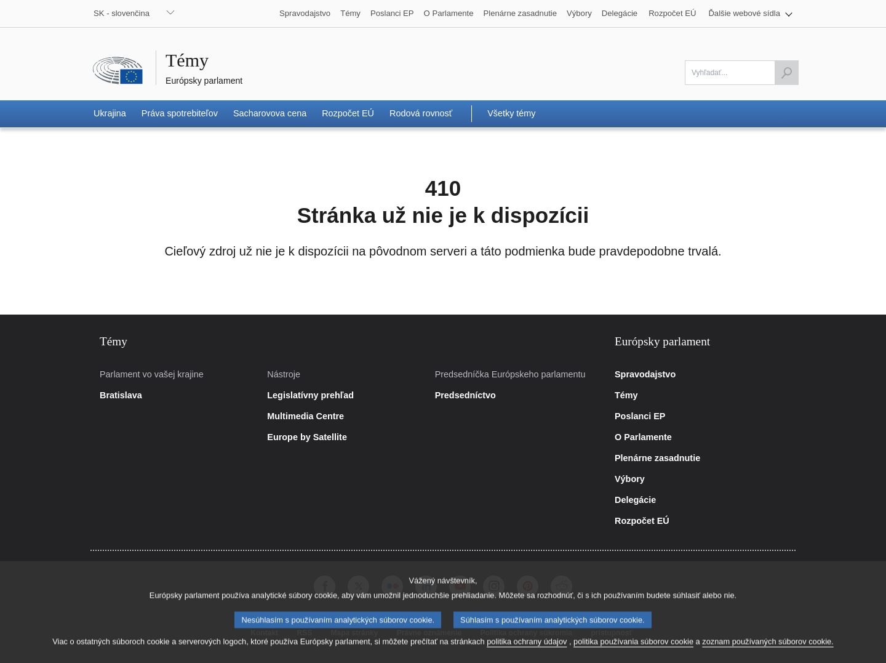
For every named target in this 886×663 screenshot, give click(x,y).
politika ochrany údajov (527, 649)
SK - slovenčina (122, 13)
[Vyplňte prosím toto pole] (742, 72)
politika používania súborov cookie (633, 649)
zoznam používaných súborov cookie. (767, 649)
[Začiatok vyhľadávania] (786, 72)
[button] (750, 13)
